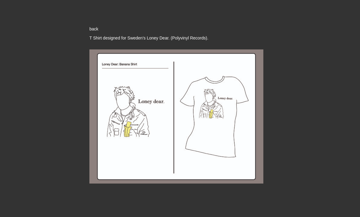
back (93, 29)
